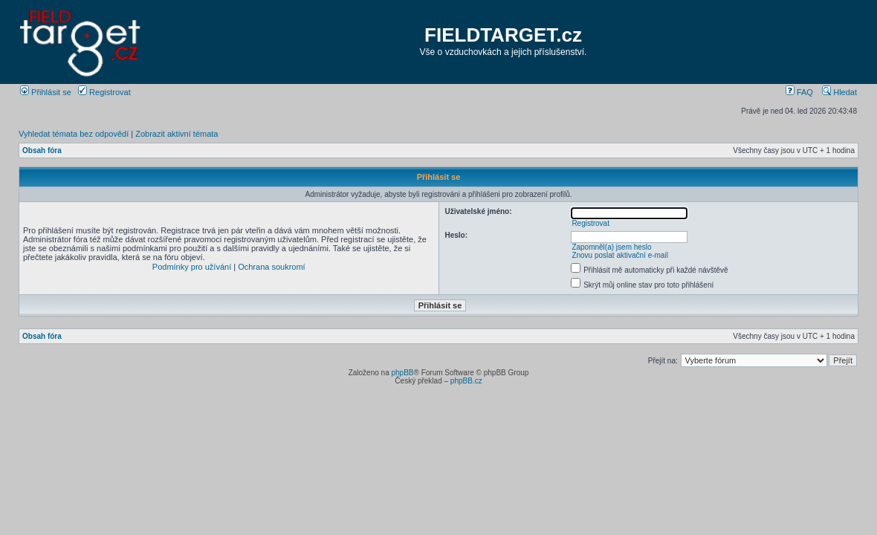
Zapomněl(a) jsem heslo (611, 247)
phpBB (402, 373)
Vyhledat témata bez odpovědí (74, 133)
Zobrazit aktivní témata (176, 133)
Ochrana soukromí (271, 266)
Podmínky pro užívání (191, 266)
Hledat (839, 92)
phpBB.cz (466, 381)
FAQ (799, 92)
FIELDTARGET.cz (503, 35)
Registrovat (104, 92)
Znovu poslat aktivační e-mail (620, 255)
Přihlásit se (45, 92)
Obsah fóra (42, 150)
